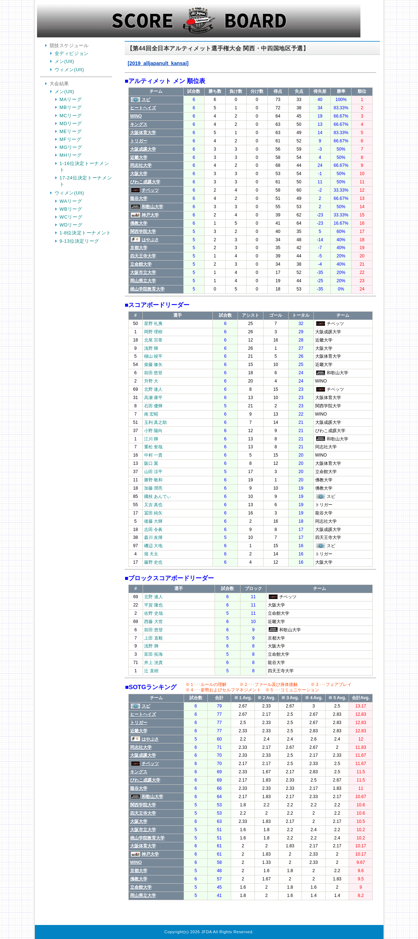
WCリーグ (71, 217)
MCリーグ (71, 115)
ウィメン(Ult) (69, 69)
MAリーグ (71, 99)
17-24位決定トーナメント (86, 181)
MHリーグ (71, 155)
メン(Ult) (64, 61)
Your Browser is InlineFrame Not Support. (250, 484)
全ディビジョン (72, 53)
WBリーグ (71, 209)
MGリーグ (71, 147)
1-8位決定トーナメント (85, 232)
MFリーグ (71, 139)
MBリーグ (71, 107)
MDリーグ (71, 123)
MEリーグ (71, 131)
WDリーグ (71, 225)
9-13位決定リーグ (80, 241)
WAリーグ (71, 201)
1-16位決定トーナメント (84, 167)
